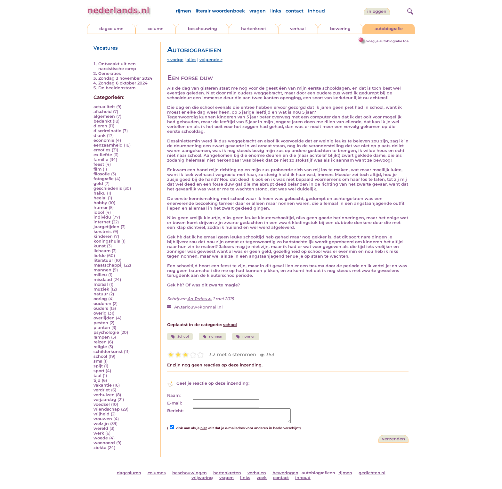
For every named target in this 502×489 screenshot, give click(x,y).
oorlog (100, 298)
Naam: (174, 395)
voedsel (101, 404)
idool (98, 212)
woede (100, 438)
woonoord (104, 442)
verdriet (101, 390)
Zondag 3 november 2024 (125, 78)
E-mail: (174, 403)
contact (295, 11)
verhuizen (104, 394)
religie (100, 346)
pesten (100, 322)
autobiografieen (318, 472)
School (180, 336)
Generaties (109, 73)
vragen (257, 11)
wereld (100, 428)
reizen (100, 342)
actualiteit (104, 106)
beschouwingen (189, 472)
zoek (262, 477)
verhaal (298, 28)
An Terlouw (199, 298)
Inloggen (376, 11)
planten (101, 327)
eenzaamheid (108, 145)
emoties (101, 150)
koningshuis (106, 241)
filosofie (101, 174)
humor (100, 207)
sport (98, 370)
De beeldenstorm (116, 87)
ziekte (99, 447)
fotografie (103, 178)
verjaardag (104, 399)
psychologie (106, 332)
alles (191, 59)
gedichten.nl (372, 472)
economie (103, 140)
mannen (102, 270)
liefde (99, 255)
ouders (100, 308)
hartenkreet (253, 28)
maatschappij (108, 265)
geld (98, 183)
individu (102, 217)
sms (97, 361)
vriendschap (106, 409)
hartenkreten (227, 472)
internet (101, 222)
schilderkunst (108, 351)
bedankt (102, 121)
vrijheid (101, 414)
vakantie (102, 385)
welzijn (101, 423)
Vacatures (105, 48)
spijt (98, 366)
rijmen (183, 11)
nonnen (212, 336)
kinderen (103, 236)
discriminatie (107, 130)
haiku (99, 193)
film (97, 169)
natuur (100, 294)
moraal (100, 284)
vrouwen (102, 418)
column (156, 28)
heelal (100, 198)
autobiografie (389, 28)
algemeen (104, 116)
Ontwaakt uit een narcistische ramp (117, 66)
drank (99, 135)
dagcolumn (111, 28)
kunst (99, 246)
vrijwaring (202, 477)
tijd (97, 380)
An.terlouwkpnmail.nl (198, 307)
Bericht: (175, 410)
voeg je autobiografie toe (387, 41)
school (100, 356)
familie (100, 159)
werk (98, 433)
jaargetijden (106, 226)
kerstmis (102, 231)
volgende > (211, 59)
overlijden (104, 318)
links (275, 11)
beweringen (285, 472)
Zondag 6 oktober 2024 (123, 83)
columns (157, 472)
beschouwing (202, 28)
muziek (101, 289)
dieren (100, 126)
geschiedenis (107, 188)
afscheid (102, 111)
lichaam (101, 250)
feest (98, 164)
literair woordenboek (220, 11)
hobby (100, 202)
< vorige (175, 59)
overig (100, 313)
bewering (340, 28)
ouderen (102, 303)
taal (97, 375)
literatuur (103, 260)
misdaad (102, 279)
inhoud (316, 11)
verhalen (256, 472)
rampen (101, 337)
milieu (100, 274)
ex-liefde (102, 154)
